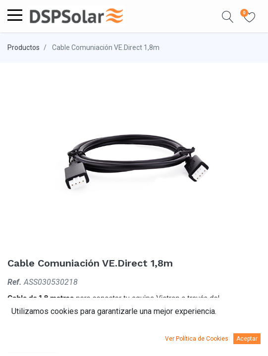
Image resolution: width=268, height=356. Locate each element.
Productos (23, 47)
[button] (228, 16)
